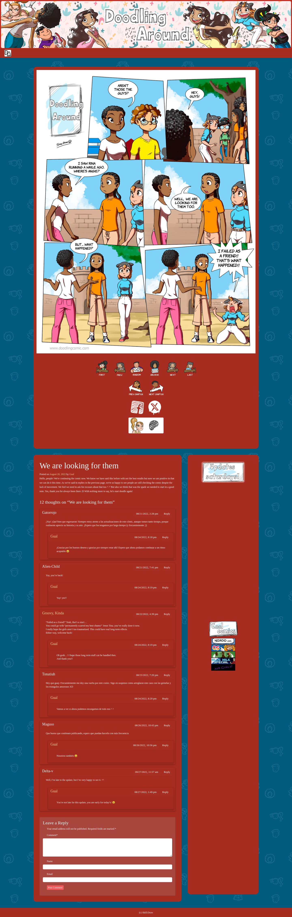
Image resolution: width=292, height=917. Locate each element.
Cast (243, 53)
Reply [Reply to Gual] (165, 537)
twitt (219, 568)
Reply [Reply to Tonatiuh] (167, 675)
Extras (269, 53)
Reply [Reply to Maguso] (167, 725)
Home (221, 53)
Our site (285, 53)
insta (219, 604)
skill (219, 586)
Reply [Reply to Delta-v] (167, 771)
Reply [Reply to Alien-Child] (167, 567)
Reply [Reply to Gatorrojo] (167, 513)
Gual (71, 474)
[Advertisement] (223, 512)
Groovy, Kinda (53, 613)
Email (50, 874)
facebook (219, 551)
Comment (51, 835)
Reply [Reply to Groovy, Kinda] (167, 614)
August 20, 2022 (57, 474)
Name (50, 861)
